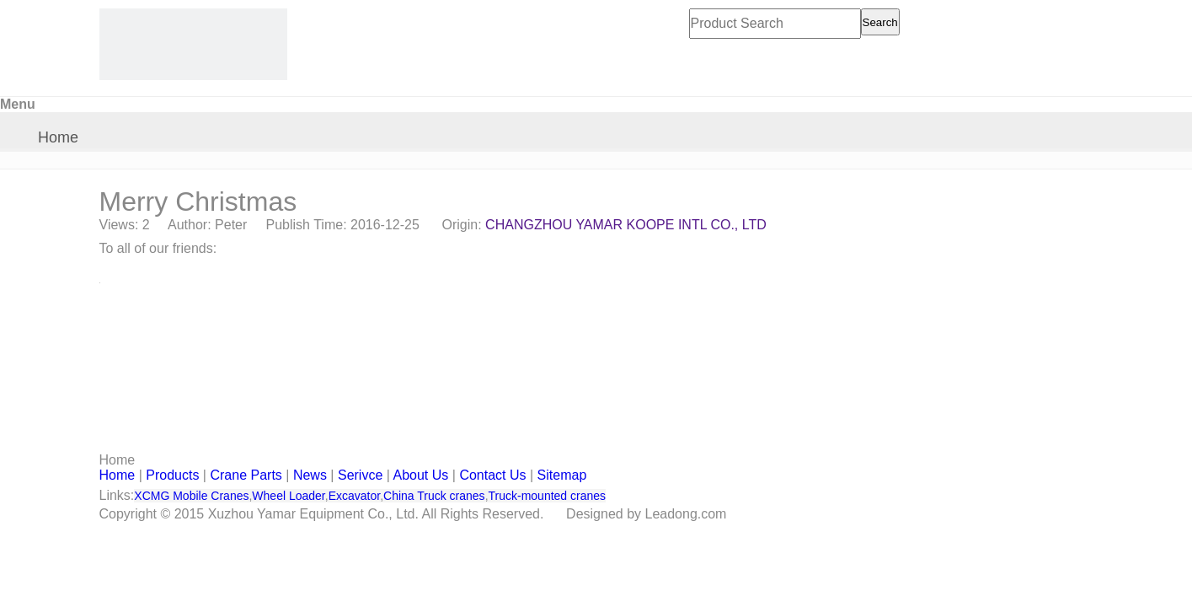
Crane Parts (245, 475)
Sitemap (562, 475)
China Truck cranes (434, 495)
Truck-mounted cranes (548, 495)
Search (880, 22)
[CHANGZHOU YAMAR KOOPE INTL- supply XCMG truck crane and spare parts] (193, 44)
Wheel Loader (288, 495)
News (310, 475)
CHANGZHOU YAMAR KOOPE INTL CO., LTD (626, 225)
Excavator (354, 495)
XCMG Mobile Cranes (191, 495)
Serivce (360, 475)
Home (58, 137)
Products (172, 475)
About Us (421, 475)
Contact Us (492, 475)
